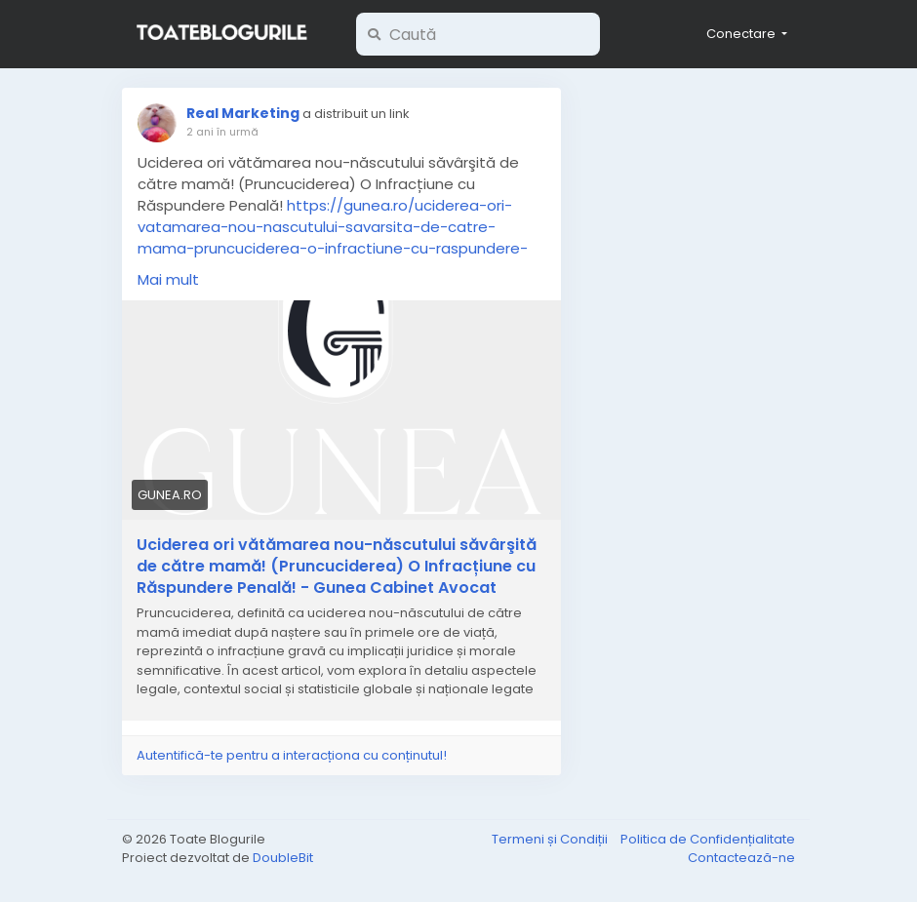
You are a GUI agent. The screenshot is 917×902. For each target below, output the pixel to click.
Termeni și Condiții (551, 839)
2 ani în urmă (222, 131)
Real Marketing (242, 113)
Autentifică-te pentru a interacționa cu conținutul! (292, 755)
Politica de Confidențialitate (707, 839)
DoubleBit (283, 857)
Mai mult (168, 279)
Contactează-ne (741, 857)
